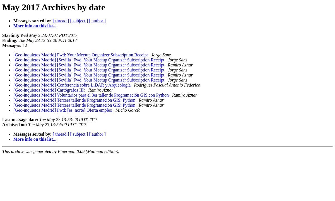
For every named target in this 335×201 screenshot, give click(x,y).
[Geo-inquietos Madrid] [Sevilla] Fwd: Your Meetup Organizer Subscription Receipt (89, 60)
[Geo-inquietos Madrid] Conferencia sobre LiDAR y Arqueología (72, 85)
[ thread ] (61, 20)
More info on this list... (34, 25)
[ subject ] (79, 20)
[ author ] (97, 20)
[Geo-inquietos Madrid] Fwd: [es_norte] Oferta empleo (63, 110)
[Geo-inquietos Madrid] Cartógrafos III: (49, 90)
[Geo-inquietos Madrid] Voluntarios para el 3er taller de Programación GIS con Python (91, 95)
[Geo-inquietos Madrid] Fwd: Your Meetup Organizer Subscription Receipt (81, 54)
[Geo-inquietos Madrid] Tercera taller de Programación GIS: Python (74, 100)
